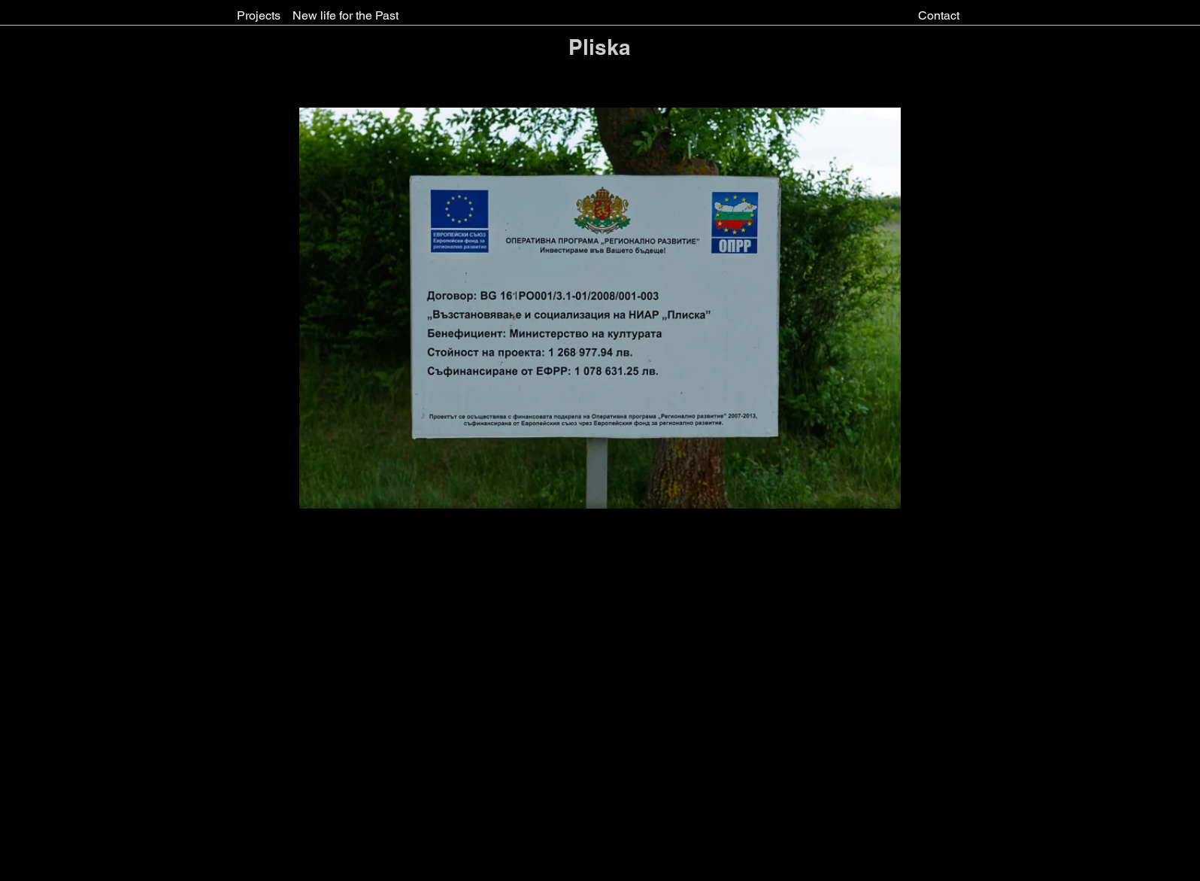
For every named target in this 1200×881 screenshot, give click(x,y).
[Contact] (938, 16)
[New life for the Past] (345, 16)
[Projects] (259, 16)
